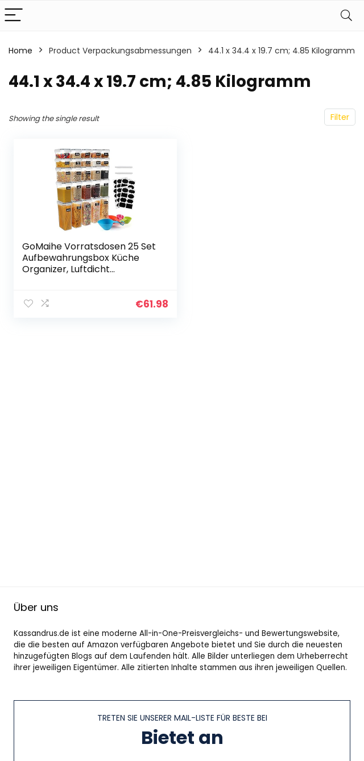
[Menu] (13, 16)
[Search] (346, 16)
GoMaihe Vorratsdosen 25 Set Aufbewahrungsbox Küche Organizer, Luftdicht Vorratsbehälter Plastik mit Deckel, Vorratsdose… (89, 269)
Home (20, 50)
